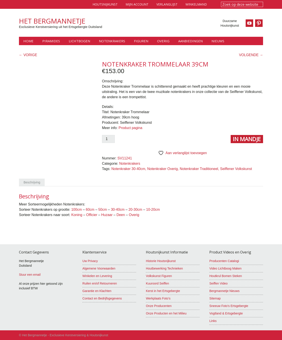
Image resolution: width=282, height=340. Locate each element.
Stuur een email (30, 274)
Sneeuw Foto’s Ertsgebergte (228, 306)
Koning (76, 215)
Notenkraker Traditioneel (199, 169)
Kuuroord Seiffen (157, 283)
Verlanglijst (167, 4)
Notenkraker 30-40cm (128, 169)
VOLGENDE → (251, 55)
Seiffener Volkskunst (236, 169)
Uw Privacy (90, 261)
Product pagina (130, 128)
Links (213, 321)
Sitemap (215, 298)
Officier (91, 215)
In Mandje (247, 139)
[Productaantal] (108, 139)
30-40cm (117, 209)
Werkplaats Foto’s (158, 298)
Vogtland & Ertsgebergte (226, 313)
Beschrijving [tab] (32, 182)
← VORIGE (28, 55)
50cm (102, 209)
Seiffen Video (218, 283)
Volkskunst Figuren (159, 276)
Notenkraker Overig (162, 169)
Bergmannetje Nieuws (224, 291)
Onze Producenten (159, 306)
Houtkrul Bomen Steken (225, 276)
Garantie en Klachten (96, 291)
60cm (90, 209)
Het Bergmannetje (52, 21)
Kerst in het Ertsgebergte (163, 291)
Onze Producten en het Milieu (166, 313)
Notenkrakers (129, 163)
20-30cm (135, 209)
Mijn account (137, 4)
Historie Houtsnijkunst (161, 261)
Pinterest (259, 23)
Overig (134, 215)
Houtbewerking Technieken (164, 268)
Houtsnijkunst (105, 4)
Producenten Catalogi (224, 261)
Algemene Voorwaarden (98, 268)
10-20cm (153, 209)
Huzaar (107, 215)
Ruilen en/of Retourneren (99, 283)
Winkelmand (196, 4)
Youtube (249, 23)
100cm (76, 209)
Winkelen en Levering (97, 276)
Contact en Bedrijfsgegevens (102, 298)
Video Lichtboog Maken (225, 268)
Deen (121, 215)
